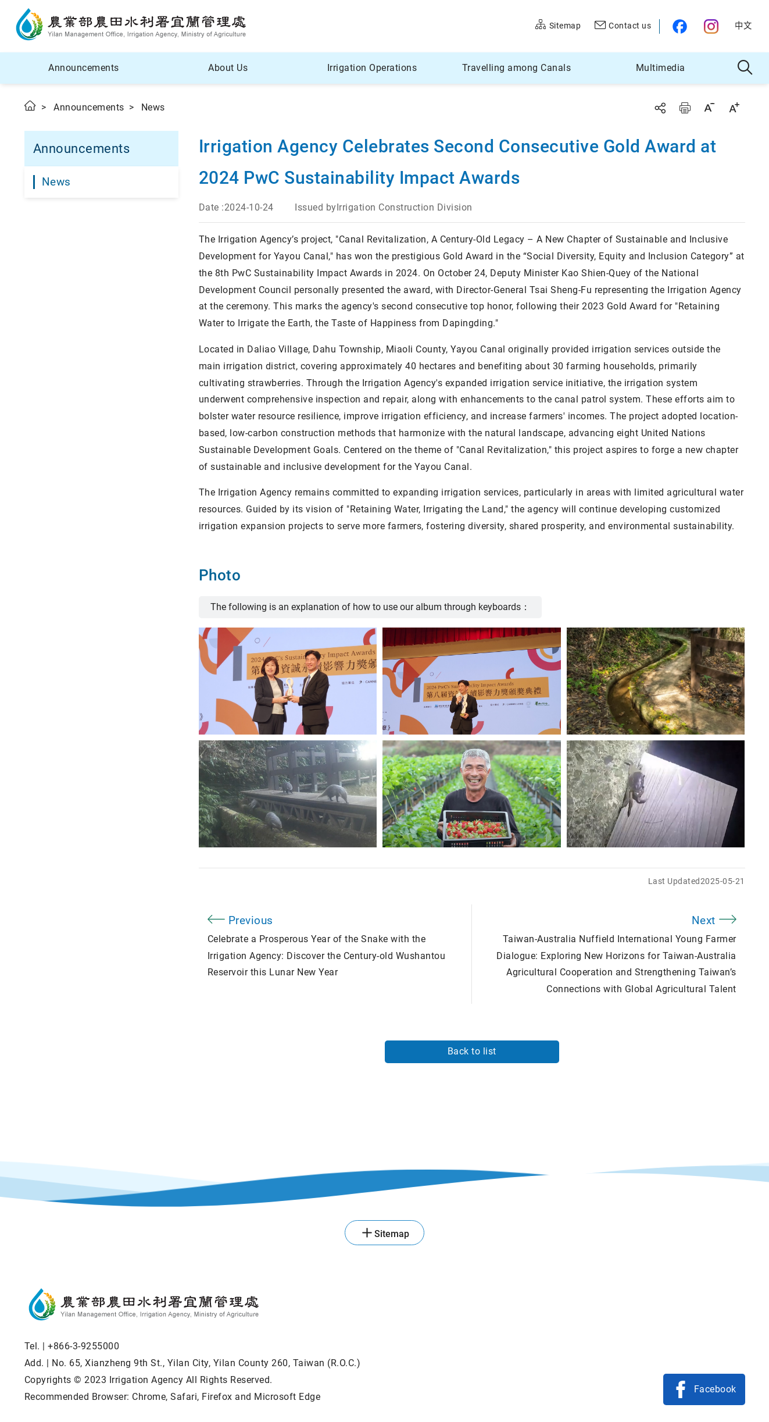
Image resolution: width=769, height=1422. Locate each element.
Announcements (83, 67)
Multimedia (660, 67)
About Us (228, 67)
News (56, 181)
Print (685, 108)
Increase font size (734, 107)
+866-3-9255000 (83, 1346)
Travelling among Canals (516, 67)
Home (30, 105)
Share (660, 108)
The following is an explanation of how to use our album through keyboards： (370, 606)
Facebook (715, 1389)
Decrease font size (709, 107)
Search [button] (745, 68)
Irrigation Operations (372, 67)
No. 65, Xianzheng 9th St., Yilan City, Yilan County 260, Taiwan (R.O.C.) (206, 1362)
